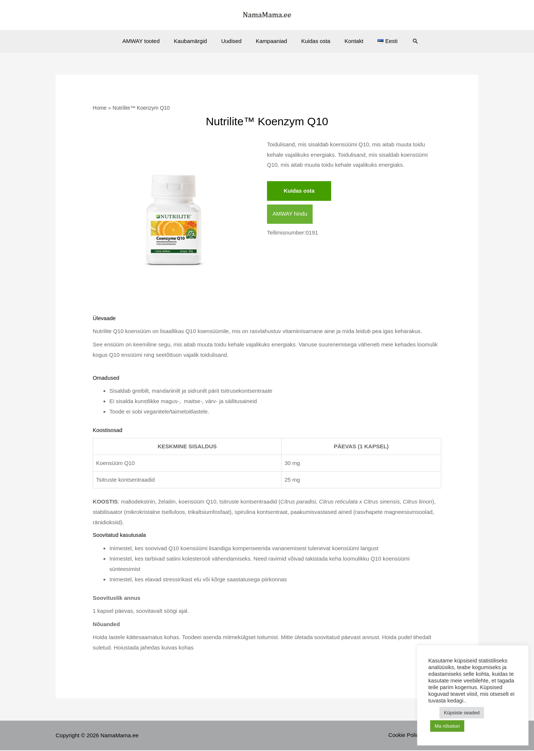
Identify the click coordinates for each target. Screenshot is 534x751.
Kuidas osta (312, 41)
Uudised (234, 41)
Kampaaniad (271, 41)
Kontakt (347, 41)
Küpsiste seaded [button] (461, 712)
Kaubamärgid (196, 41)
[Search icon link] (404, 41)
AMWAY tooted (150, 41)
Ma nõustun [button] (447, 726)
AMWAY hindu (290, 214)
